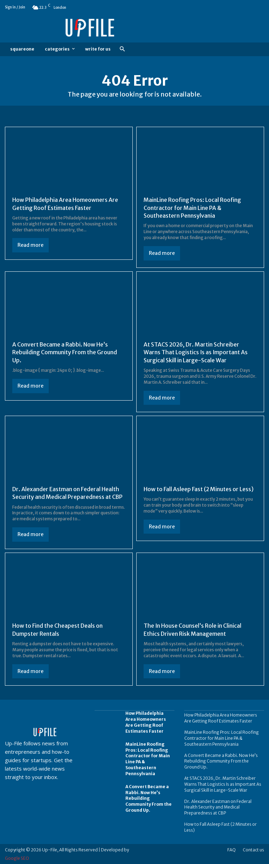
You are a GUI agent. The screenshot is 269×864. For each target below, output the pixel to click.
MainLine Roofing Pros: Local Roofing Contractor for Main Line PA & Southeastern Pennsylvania (192, 207)
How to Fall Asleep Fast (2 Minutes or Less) (199, 489)
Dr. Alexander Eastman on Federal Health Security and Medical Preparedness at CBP (67, 493)
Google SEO (17, 857)
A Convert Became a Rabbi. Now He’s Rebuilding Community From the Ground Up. (64, 352)
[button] (122, 49)
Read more (30, 245)
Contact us (253, 849)
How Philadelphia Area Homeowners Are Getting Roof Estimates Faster (145, 722)
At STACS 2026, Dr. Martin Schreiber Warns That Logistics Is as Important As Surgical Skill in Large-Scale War (196, 352)
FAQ (231, 849)
